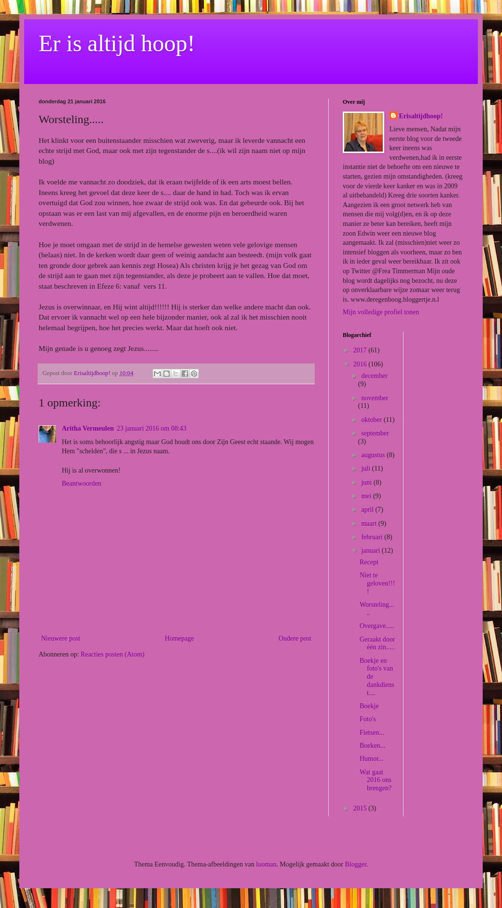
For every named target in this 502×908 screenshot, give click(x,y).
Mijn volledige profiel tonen (381, 312)
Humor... (371, 758)
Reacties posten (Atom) (112, 654)
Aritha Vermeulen (88, 428)
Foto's (368, 719)
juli (366, 468)
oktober (372, 419)
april (368, 509)
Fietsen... (372, 732)
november (374, 398)
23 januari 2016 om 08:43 (152, 428)
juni (367, 482)
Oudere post (295, 638)
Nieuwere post (60, 638)
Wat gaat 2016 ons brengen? (375, 780)
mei (367, 496)
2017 (361, 350)
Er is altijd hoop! (117, 43)
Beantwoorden (81, 483)
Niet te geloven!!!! (377, 583)
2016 (361, 364)
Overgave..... (377, 625)
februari (372, 537)
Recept (369, 562)
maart (369, 523)
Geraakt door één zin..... (377, 643)
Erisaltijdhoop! (421, 116)
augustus (374, 455)
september (375, 433)
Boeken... (372, 745)
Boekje (369, 706)
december (374, 375)
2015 (361, 808)
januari (371, 550)
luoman (266, 864)
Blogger (355, 864)
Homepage (179, 638)
